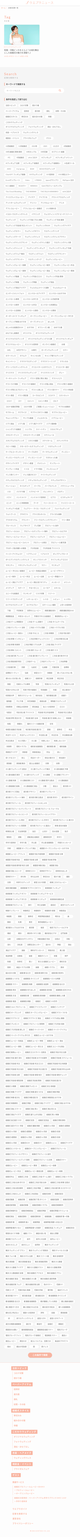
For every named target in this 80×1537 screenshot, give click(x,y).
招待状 (17, 1389)
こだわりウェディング (24, 1431)
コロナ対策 (18, 1373)
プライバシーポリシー (23, 1523)
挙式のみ (17, 1415)
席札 (16, 1399)
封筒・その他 (19, 1404)
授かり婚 (17, 1378)
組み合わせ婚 (19, 1420)
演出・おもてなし (21, 1447)
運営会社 (16, 1518)
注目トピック (19, 1368)
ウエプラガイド (19, 1509)
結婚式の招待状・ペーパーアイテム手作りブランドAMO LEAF (40, 1498)
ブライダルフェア (21, 1469)
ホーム (3, 8)
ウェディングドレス (22, 1458)
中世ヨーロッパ (14, 56)
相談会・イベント (21, 1464)
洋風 (26, 56)
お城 (6, 56)
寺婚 (16, 1425)
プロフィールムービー (25, 1490)
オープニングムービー (25, 1493)
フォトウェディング (22, 1441)
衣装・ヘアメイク (21, 1453)
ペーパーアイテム (21, 1384)
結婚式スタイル (20, 1410)
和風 (22, 56)
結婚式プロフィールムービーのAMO (29, 1487)
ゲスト (16, 1475)
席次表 (17, 1394)
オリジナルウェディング (13, 47)
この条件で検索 (40, 1355)
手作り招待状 (21, 1501)
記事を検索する (19, 1514)
